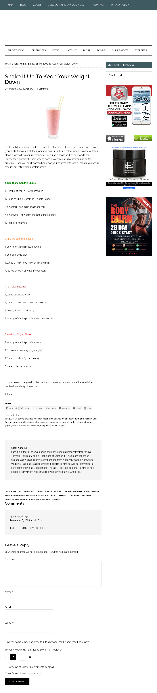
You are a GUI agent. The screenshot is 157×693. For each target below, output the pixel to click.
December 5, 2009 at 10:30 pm (26, 520)
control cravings (25, 418)
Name (9, 592)
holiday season (41, 418)
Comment (10, 559)
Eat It (18, 415)
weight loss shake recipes (52, 425)
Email (8, 607)
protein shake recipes (23, 422)
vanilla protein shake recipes (25, 425)
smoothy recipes (75, 422)
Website (9, 622)
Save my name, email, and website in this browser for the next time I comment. (47, 642)
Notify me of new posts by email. (25, 673)
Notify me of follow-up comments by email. (31, 667)
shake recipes (41, 422)
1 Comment (42, 89)
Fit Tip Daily (78, 25)
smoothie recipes (57, 422)
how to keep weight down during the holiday (70, 418)
